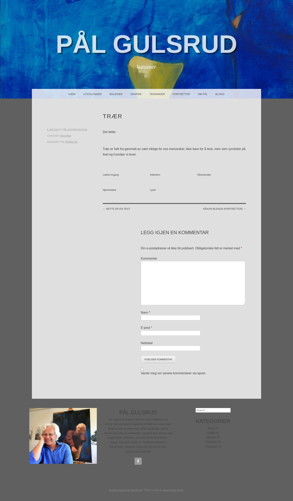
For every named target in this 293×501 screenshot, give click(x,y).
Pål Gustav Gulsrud (75, 129)
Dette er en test (116, 208)
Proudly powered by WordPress (125, 490)
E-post (146, 327)
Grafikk (136, 94)
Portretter (181, 94)
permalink (71, 142)
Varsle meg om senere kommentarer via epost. (173, 373)
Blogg (220, 94)
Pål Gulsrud (146, 44)
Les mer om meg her (138, 451)
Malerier (116, 94)
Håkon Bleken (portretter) (224, 208)
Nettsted (147, 343)
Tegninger (157, 94)
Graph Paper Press (173, 490)
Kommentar (149, 258)
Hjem (71, 94)
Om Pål (202, 94)
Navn (145, 312)
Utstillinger (92, 94)
